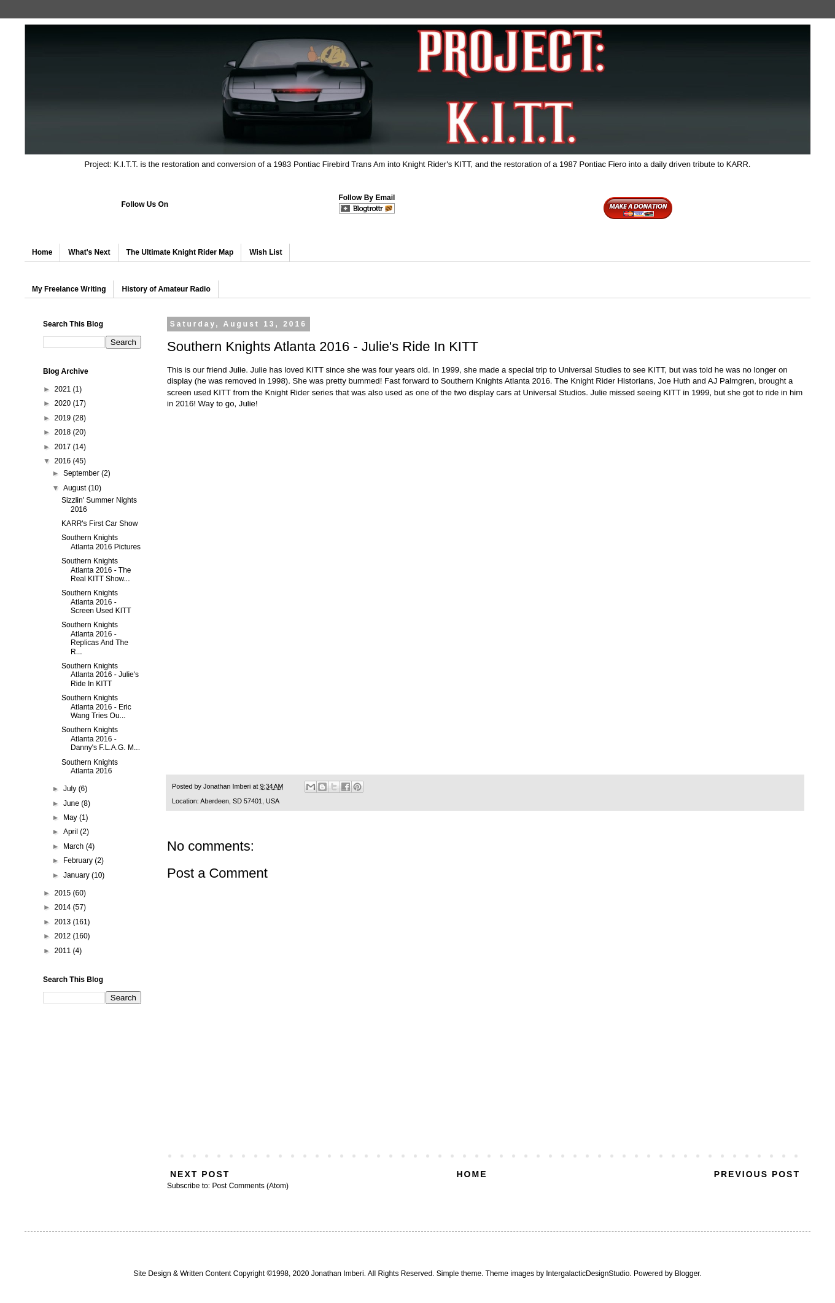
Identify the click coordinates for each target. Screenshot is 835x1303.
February (79, 860)
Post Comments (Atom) (250, 1185)
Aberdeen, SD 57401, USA (239, 801)
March (74, 846)
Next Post (200, 1174)
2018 (64, 432)
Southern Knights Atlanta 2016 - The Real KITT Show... (96, 570)
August (75, 488)
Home (42, 252)
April (71, 831)
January (77, 875)
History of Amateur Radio (166, 289)
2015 (64, 893)
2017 (64, 447)
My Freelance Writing (69, 289)
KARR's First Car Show (99, 523)
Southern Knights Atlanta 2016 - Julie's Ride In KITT (100, 675)
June (72, 803)
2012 (64, 936)
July (71, 788)
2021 (64, 389)
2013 (64, 922)
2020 (64, 403)
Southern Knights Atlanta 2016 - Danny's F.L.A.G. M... (100, 738)
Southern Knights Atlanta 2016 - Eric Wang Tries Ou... (96, 707)
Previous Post (757, 1174)
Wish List (265, 252)
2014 (64, 907)
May (71, 817)
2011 (64, 950)
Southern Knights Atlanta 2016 (89, 766)
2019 (64, 418)
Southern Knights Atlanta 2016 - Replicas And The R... (94, 638)
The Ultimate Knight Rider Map (180, 252)
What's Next (89, 252)
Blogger (687, 1273)
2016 (64, 461)
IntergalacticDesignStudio (587, 1273)
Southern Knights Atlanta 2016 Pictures (101, 542)
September (82, 473)
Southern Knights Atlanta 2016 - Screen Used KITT (96, 602)
